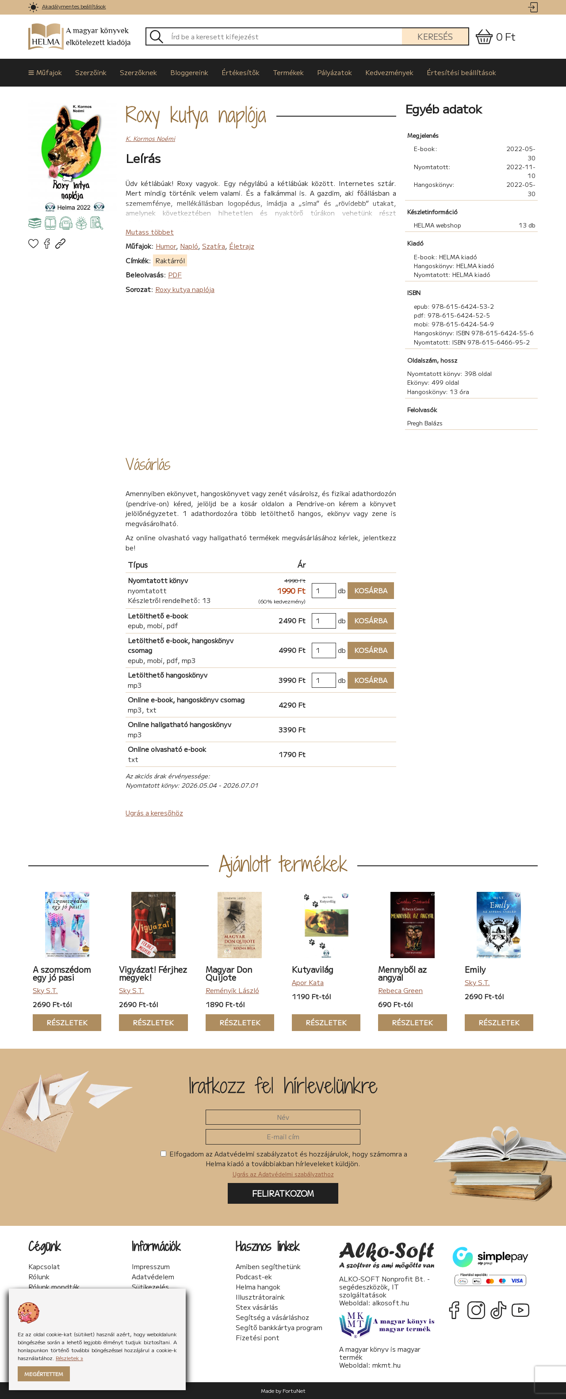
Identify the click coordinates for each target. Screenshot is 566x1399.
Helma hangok (258, 1287)
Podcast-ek (254, 1277)
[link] (33, 7)
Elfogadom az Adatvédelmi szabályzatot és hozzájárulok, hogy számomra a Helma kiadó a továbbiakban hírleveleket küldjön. (284, 1163)
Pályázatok (334, 72)
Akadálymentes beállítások (74, 6)
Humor (166, 245)
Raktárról (170, 260)
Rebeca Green (400, 990)
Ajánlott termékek (283, 863)
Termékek (288, 72)
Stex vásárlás (257, 1307)
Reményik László (232, 990)
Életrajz (241, 245)
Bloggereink (189, 72)
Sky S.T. (45, 990)
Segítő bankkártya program (279, 1327)
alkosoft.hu (390, 1302)
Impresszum (151, 1266)
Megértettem (43, 1373)
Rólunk (39, 1277)
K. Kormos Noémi (150, 138)
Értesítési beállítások (461, 72)
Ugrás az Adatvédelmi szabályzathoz (283, 1174)
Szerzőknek (138, 72)
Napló (189, 245)
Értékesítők (241, 72)
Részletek (60, 1023)
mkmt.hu (386, 1364)
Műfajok (45, 72)
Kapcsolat (44, 1266)
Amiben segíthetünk (268, 1266)
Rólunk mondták (54, 1287)
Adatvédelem (153, 1277)
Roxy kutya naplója (196, 114)
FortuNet (294, 1390)
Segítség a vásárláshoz (272, 1317)
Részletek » (69, 1357)
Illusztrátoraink (260, 1297)
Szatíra (213, 245)
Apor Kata (308, 982)
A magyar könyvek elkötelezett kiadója (79, 36)
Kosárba (367, 591)
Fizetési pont (257, 1338)
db (342, 590)
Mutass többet (150, 231)
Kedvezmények (389, 72)
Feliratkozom (283, 1193)
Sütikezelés (150, 1287)
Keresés (435, 36)
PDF (175, 274)
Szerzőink (91, 72)
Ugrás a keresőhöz (154, 812)
